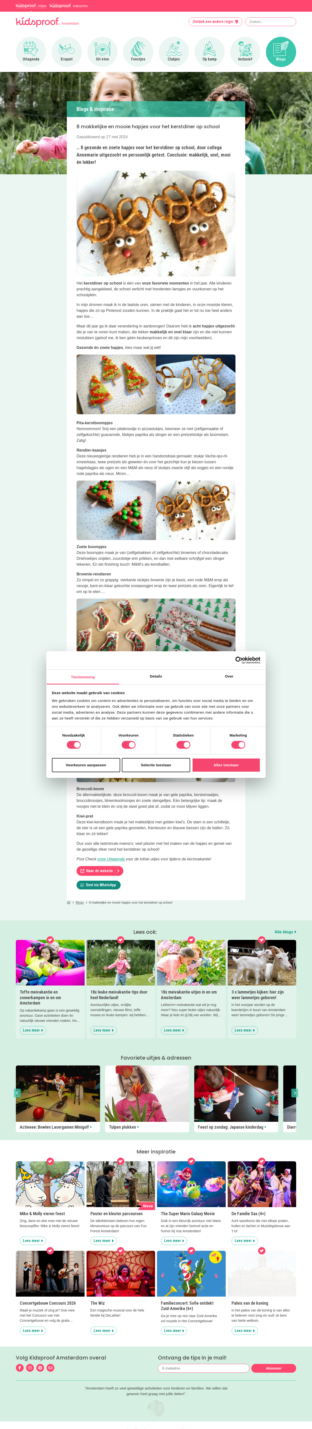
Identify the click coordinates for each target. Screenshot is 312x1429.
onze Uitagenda (111, 859)
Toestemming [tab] (83, 677)
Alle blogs (285, 932)
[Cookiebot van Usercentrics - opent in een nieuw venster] (239, 660)
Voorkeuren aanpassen (86, 765)
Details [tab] (156, 676)
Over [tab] (229, 676)
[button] (17, 1093)
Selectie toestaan (156, 765)
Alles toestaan (226, 765)
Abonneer (274, 1368)
